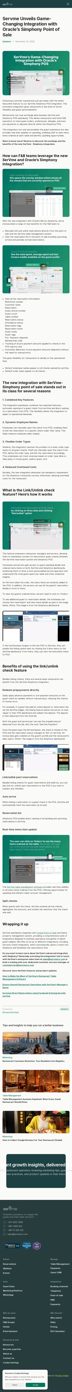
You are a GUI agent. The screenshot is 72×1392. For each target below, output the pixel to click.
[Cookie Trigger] (11, 1362)
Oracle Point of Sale (46, 933)
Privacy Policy (62, 1375)
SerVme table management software (25, 887)
